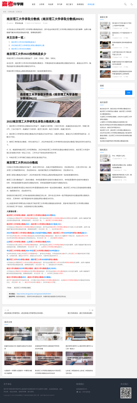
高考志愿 (91, 4)
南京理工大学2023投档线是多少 (23, 42)
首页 (33, 4)
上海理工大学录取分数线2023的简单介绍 (113, 122)
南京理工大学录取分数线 (22, 288)
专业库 (50, 4)
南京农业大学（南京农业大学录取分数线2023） (116, 109)
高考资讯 (80, 4)
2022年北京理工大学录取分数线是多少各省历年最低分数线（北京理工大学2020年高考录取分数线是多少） (116, 135)
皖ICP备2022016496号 (47, 395)
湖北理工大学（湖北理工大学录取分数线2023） (116, 130)
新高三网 (36, 395)
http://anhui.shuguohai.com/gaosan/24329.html (34, 294)
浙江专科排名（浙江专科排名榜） (80, 313)
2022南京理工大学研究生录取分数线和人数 (27, 45)
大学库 (41, 4)
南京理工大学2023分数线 (21, 49)
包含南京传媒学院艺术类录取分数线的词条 (114, 141)
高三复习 (69, 4)
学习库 (59, 4)
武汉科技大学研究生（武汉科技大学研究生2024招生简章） (26, 313)
